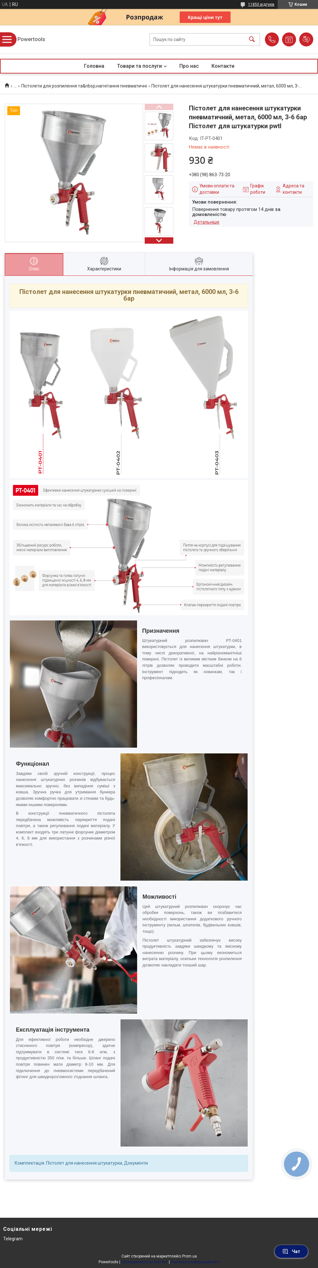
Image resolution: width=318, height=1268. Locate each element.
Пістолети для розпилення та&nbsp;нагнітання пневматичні (84, 85)
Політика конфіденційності (195, 1262)
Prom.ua (189, 1256)
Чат (291, 1251)
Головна (94, 66)
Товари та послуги (139, 66)
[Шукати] (251, 39)
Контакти (222, 66)
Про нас (189, 66)
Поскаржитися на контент (144, 1262)
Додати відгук (306, 39)
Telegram (13, 1238)
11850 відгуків (261, 4)
